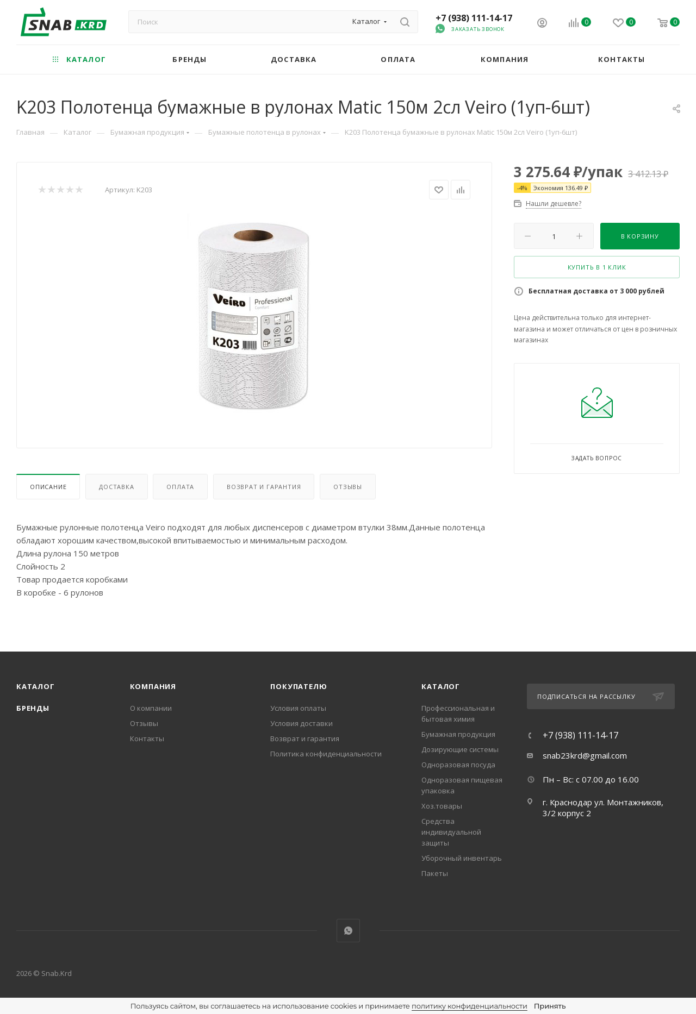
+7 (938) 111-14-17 (474, 18)
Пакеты (434, 873)
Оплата (180, 487)
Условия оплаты (298, 708)
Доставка (116, 487)
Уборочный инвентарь (461, 858)
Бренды (32, 708)
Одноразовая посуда (458, 764)
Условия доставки (301, 723)
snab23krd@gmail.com (585, 755)
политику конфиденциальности (469, 1006)
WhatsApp (348, 930)
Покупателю (298, 686)
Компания (153, 686)
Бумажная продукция (458, 734)
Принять (550, 1006)
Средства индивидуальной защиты (451, 832)
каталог (440, 686)
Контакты (147, 738)
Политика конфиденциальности (326, 754)
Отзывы (347, 487)
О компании (151, 708)
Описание (48, 487)
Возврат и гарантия (264, 487)
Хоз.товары (441, 806)
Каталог (35, 686)
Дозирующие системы (460, 749)
